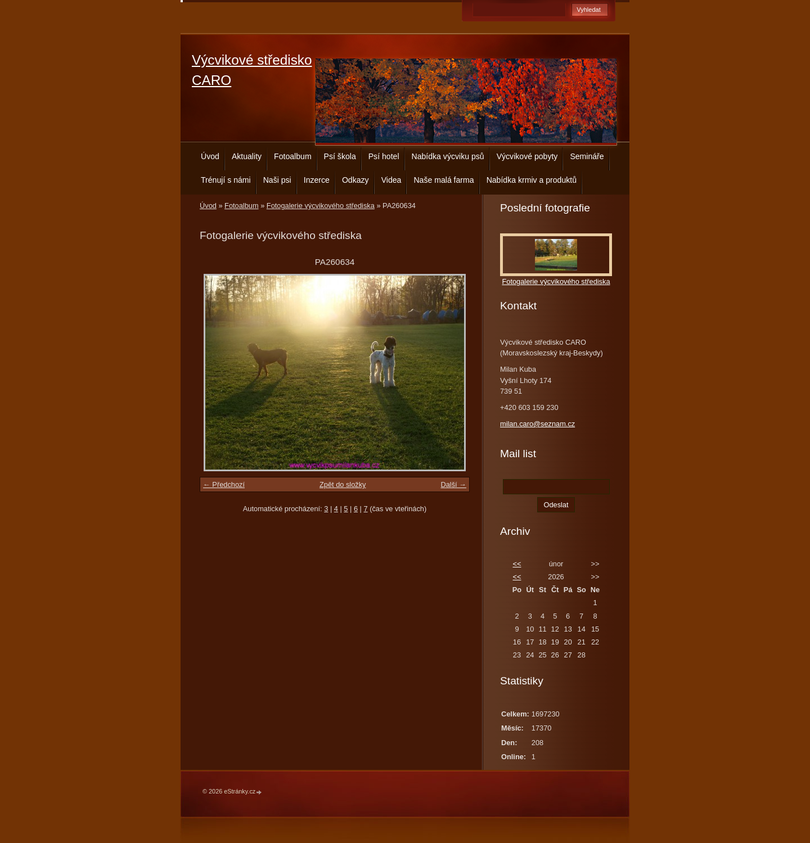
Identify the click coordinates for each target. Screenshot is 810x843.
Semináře (587, 156)
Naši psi (277, 179)
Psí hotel (383, 156)
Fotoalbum (293, 156)
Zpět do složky (343, 484)
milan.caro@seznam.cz (537, 424)
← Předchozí (224, 484)
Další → (453, 484)
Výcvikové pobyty (527, 156)
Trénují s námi (226, 179)
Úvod (210, 156)
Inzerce (317, 179)
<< (516, 564)
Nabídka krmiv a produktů (532, 179)
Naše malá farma (443, 179)
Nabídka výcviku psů (448, 156)
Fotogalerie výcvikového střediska (321, 205)
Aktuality (247, 156)
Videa (391, 179)
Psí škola (340, 156)
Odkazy (355, 179)
